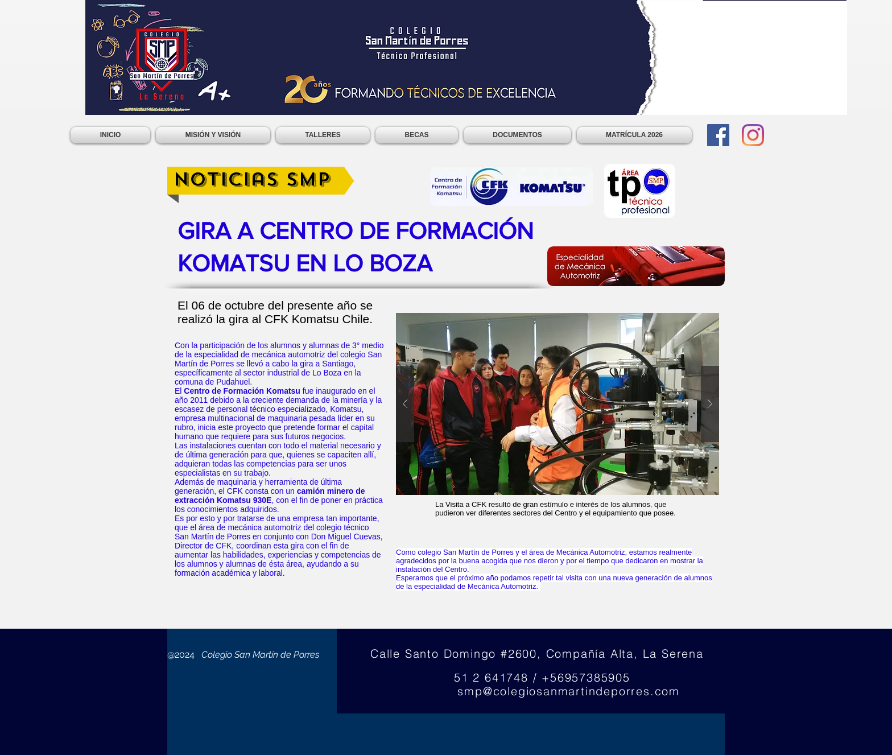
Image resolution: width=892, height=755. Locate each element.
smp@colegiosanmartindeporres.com (568, 691)
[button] (557, 404)
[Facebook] (718, 135)
